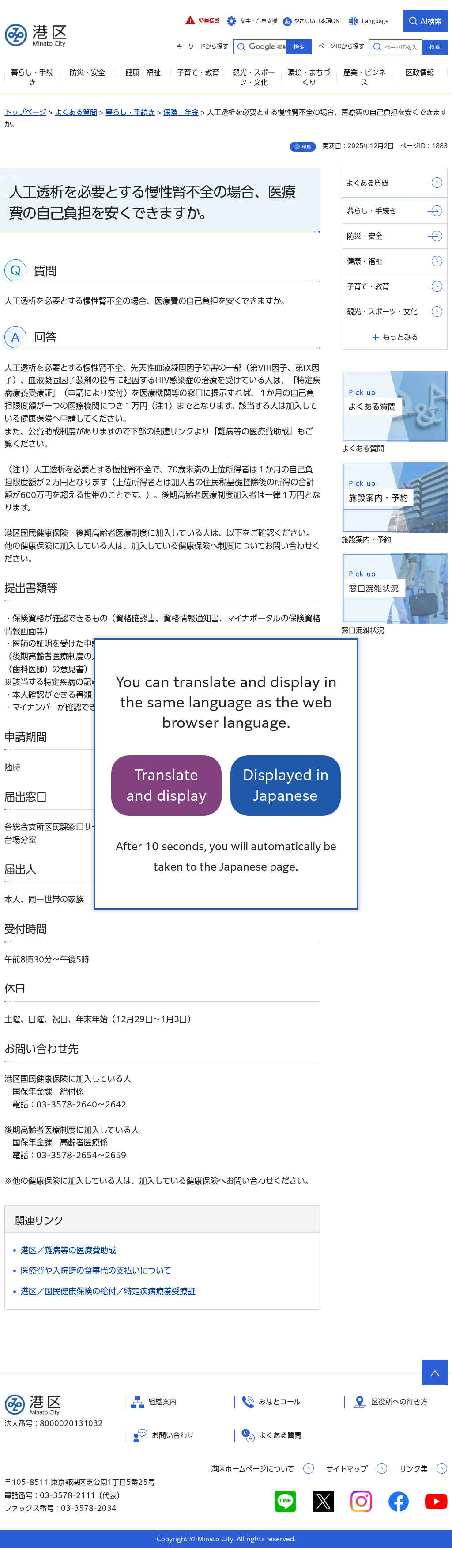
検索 (434, 47)
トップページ (25, 112)
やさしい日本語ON (317, 20)
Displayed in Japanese (286, 785)
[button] (202, 21)
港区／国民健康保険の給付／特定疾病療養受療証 (108, 1291)
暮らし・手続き (130, 112)
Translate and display (166, 785)
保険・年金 (181, 112)
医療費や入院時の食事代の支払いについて (96, 1270)
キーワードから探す (241, 46)
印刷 (306, 147)
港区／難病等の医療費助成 (68, 1250)
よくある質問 (76, 112)
